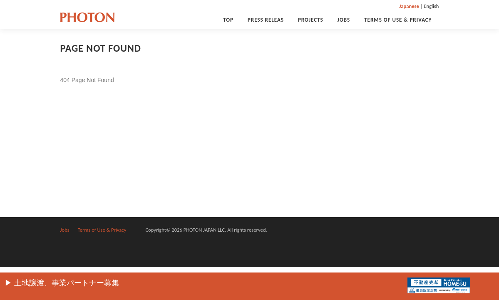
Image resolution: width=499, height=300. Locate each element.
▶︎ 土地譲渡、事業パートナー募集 (62, 283)
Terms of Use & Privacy (398, 20)
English (431, 6)
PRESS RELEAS (266, 20)
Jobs (344, 20)
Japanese (409, 6)
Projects (310, 20)
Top (228, 20)
